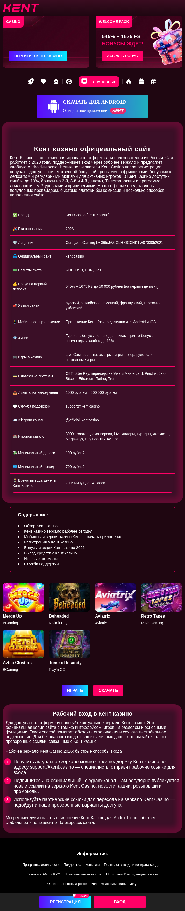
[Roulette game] (69, 81)
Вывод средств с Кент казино (50, 553)
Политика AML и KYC (43, 874)
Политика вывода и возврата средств (133, 865)
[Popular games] (99, 81)
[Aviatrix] (115, 604)
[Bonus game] (154, 81)
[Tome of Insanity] (69, 651)
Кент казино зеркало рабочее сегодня (58, 531)
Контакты (92, 865)
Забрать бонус (122, 56)
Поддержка (72, 865)
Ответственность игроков (67, 884)
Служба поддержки (41, 564)
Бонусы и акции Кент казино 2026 (54, 547)
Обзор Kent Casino (41, 525)
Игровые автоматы (41, 558)
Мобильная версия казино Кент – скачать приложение (73, 536)
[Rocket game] (31, 81)
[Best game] (56, 81)
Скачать (108, 690)
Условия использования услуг (114, 884)
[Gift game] (141, 81)
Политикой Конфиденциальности (132, 874)
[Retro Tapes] (161, 604)
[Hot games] (129, 81)
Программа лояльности (41, 865)
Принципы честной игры (83, 874)
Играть (75, 690)
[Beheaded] (69, 604)
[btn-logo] (21, 8)
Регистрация (65, 902)
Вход (120, 902)
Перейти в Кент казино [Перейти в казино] (38, 56)
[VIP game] (43, 81)
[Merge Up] (23, 604)
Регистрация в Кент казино (48, 542)
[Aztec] (23, 651)
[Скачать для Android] (92, 106)
